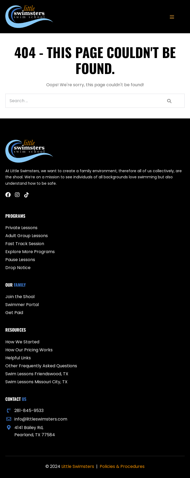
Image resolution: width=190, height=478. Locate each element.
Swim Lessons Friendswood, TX (36, 374)
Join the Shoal (20, 297)
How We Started (22, 342)
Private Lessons (21, 228)
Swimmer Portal (22, 305)
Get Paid (14, 313)
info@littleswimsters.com (40, 419)
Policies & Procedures (122, 466)
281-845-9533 (29, 410)
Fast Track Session (24, 244)
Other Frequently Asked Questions (41, 366)
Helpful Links (18, 358)
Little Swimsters (77, 466)
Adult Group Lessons (26, 236)
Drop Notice (18, 268)
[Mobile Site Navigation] (172, 16)
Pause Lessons (20, 260)
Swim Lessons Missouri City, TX (36, 382)
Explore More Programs (30, 252)
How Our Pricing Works (29, 350)
